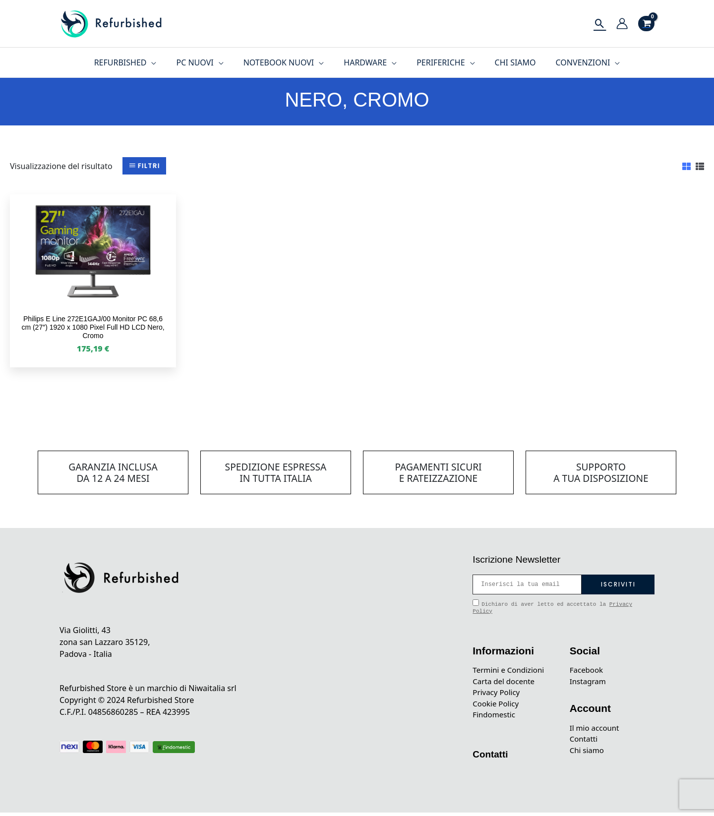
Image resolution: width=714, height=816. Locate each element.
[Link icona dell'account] (622, 23)
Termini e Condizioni (510, 670)
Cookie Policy (497, 705)
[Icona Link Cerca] (600, 23)
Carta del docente (505, 682)
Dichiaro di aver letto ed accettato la (552, 606)
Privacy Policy (498, 694)
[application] (163, 62)
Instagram (589, 682)
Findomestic (495, 717)
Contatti (491, 757)
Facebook (587, 670)
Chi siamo (588, 753)
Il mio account (596, 729)
